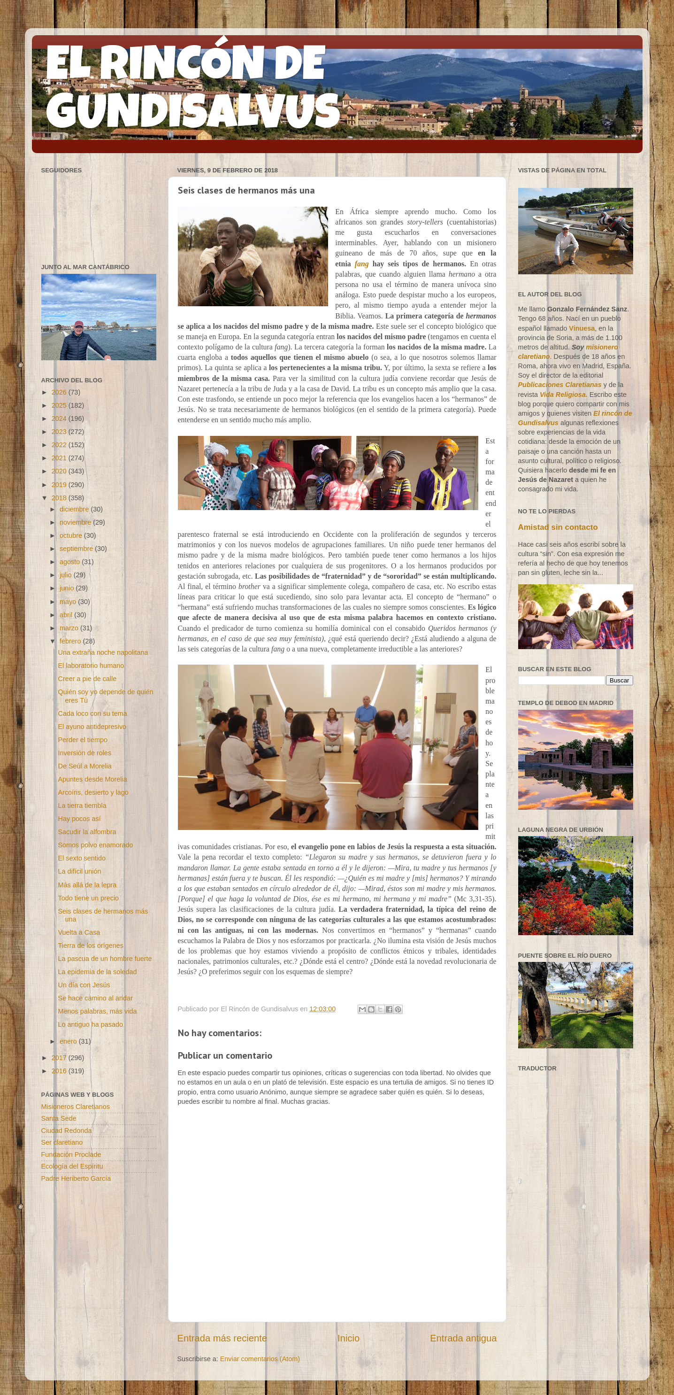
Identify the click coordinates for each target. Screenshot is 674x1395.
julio (67, 575)
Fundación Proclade (71, 1154)
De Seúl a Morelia (84, 766)
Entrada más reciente (222, 1338)
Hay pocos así (79, 818)
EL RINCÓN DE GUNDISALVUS (193, 93)
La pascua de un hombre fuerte (105, 958)
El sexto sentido (82, 858)
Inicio (348, 1338)
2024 (60, 418)
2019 (60, 484)
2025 (60, 405)
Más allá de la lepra (87, 885)
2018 (60, 498)
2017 (60, 1058)
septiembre (77, 548)
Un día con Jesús (84, 985)
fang (362, 264)
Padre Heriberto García (76, 1178)
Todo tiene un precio (88, 898)
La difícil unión (79, 871)
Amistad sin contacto (558, 527)
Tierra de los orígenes (90, 945)
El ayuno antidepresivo (92, 726)
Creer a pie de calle (87, 678)
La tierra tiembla (82, 805)
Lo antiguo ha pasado (90, 1024)
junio (68, 588)
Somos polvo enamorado (95, 845)
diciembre (75, 509)
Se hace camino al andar (95, 998)
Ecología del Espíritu (72, 1166)
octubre (72, 535)
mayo (69, 601)
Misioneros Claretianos (75, 1106)
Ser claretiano (62, 1142)
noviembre (76, 522)
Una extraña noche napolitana (103, 652)
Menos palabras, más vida (97, 1011)
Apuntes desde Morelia (92, 779)
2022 (60, 445)
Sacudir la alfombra (87, 832)
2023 (60, 431)
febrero (71, 641)
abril (67, 615)
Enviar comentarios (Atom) (260, 1359)
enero (69, 1041)
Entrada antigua (463, 1338)
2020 (60, 471)
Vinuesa (582, 328)
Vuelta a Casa (79, 932)
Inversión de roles (84, 753)
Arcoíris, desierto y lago (93, 792)
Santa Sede (59, 1118)
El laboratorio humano (91, 665)
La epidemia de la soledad (97, 972)
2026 (60, 392)
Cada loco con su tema (92, 713)
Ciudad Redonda (66, 1130)
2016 (60, 1071)
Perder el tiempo (82, 740)
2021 (60, 458)
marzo (70, 628)
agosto (71, 562)
